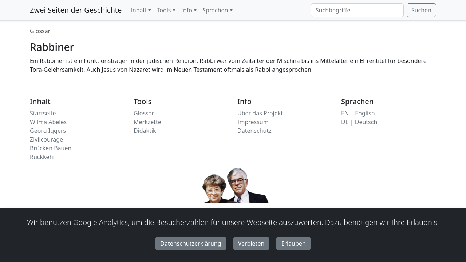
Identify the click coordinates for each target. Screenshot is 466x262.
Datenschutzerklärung (190, 243)
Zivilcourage (46, 139)
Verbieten (251, 243)
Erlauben (293, 243)
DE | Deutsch (359, 122)
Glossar (40, 31)
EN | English (358, 113)
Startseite (43, 113)
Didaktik (145, 131)
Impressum (253, 122)
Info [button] (187, 10)
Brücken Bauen (50, 148)
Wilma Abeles (48, 122)
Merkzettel (148, 122)
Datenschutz (254, 131)
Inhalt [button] (138, 10)
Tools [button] (164, 10)
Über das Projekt (260, 113)
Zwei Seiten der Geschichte (76, 10)
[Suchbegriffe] (357, 10)
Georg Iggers (48, 131)
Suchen (421, 10)
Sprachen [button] (215, 10)
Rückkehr (42, 157)
